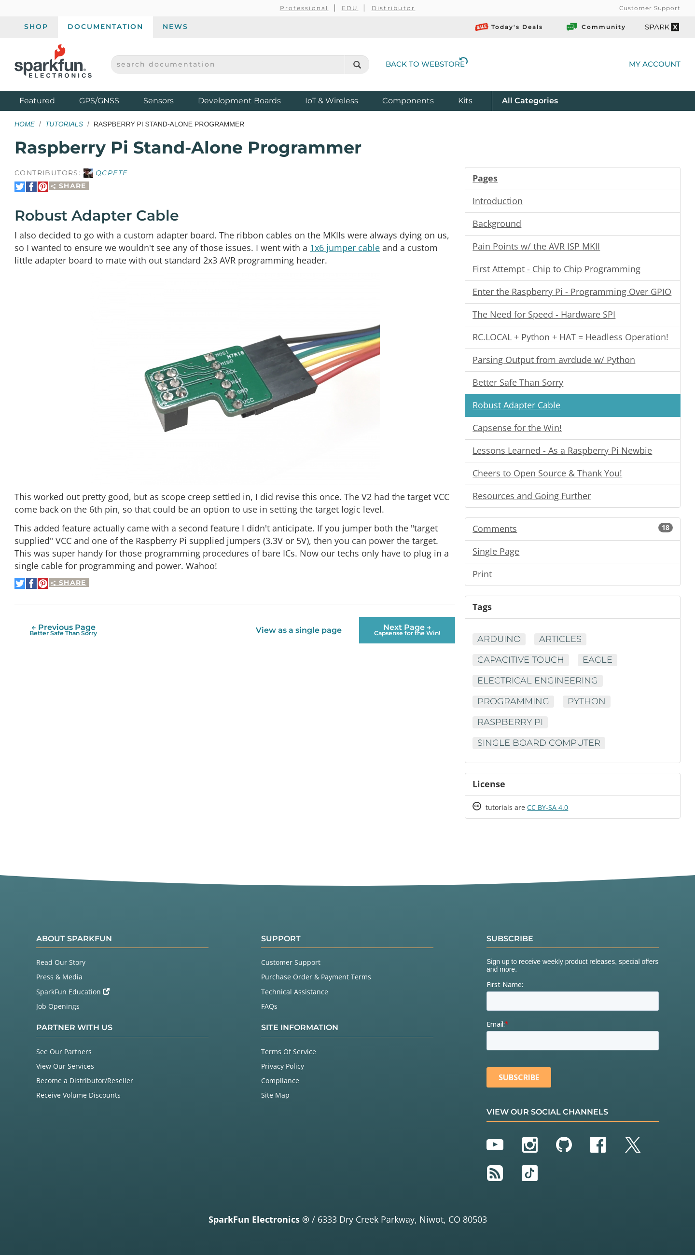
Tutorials (64, 124)
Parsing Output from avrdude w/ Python (554, 359)
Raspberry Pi (510, 722)
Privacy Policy (282, 1066)
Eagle (597, 660)
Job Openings (58, 1006)
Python (587, 701)
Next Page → (407, 630)
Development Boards (239, 100)
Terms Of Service (288, 1051)
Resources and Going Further (532, 496)
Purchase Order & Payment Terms (316, 976)
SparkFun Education (73, 991)
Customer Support (650, 8)
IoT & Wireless (331, 100)
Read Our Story (60, 962)
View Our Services (65, 1066)
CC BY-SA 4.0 (547, 807)
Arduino (499, 639)
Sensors (158, 100)
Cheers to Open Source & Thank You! (547, 473)
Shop (36, 26)
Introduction (498, 201)
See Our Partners (64, 1051)
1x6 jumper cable (345, 247)
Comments (573, 528)
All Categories (530, 100)
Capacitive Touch (520, 660)
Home (24, 124)
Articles (560, 639)
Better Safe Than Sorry (518, 382)
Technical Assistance (294, 991)
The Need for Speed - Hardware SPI (544, 314)
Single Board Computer (538, 743)
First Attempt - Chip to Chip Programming (556, 269)
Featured (46, 100)
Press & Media (59, 976)
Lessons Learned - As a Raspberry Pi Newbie (562, 450)
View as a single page (299, 630)
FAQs (269, 1006)
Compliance (280, 1080)
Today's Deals (509, 27)
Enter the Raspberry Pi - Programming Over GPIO (572, 291)
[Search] (357, 64)
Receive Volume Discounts (78, 1095)
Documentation (105, 26)
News (175, 26)
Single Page (496, 551)
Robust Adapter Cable (516, 405)
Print (482, 574)
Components (408, 100)
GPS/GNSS (99, 100)
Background (497, 223)
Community (595, 27)
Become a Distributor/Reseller (84, 1080)
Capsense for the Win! (517, 427)
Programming (513, 701)
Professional (304, 8)
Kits (465, 100)
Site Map (275, 1095)
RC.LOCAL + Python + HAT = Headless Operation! (570, 337)
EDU (350, 8)
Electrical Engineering (537, 680)
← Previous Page (63, 630)
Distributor (394, 8)
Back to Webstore (427, 64)
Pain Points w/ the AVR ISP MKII (536, 246)
